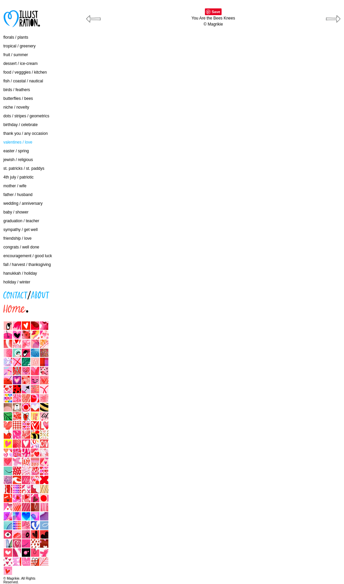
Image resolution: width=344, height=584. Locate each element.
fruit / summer (15, 54)
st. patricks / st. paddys (23, 168)
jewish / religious (18, 159)
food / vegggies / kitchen (25, 72)
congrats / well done (21, 247)
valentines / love (17, 142)
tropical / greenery (19, 46)
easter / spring (16, 151)
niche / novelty (16, 107)
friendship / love (17, 238)
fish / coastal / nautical (23, 81)
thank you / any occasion (25, 133)
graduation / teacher (21, 221)
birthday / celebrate (20, 124)
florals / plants (15, 37)
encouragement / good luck (27, 256)
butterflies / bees (18, 98)
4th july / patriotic (18, 177)
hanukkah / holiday (20, 273)
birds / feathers (16, 89)
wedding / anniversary (23, 203)
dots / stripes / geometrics (26, 116)
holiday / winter (16, 282)
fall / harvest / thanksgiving (27, 264)
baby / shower (16, 212)
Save (216, 12)
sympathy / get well (20, 229)
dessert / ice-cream (20, 63)
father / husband (18, 194)
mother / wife (15, 186)
